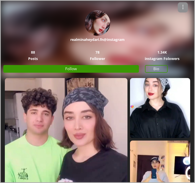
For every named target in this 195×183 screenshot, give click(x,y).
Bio (156, 68)
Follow (71, 68)
